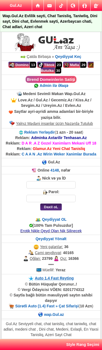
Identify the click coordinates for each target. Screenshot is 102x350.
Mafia (71, 65)
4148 (54, 170)
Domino (19, 65)
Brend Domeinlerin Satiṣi (51, 79)
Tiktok (46, 65)
